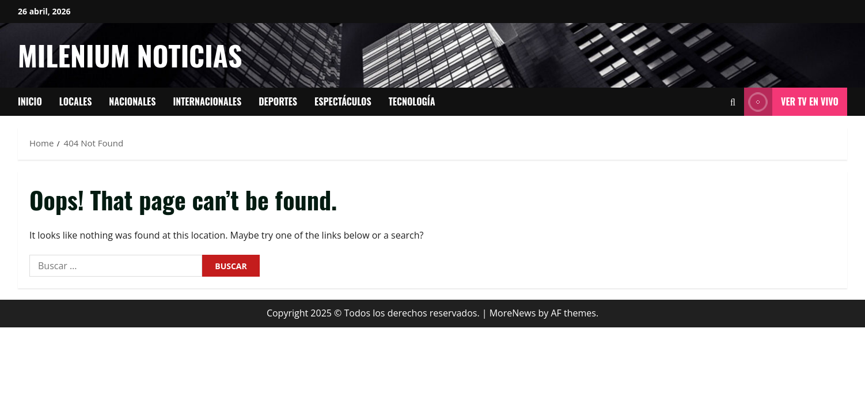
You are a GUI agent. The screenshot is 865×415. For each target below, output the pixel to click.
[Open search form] (732, 102)
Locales (75, 101)
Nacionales (132, 101)
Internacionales (207, 101)
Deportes (278, 101)
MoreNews (513, 313)
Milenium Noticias (130, 55)
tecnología (412, 101)
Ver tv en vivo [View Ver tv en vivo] (791, 102)
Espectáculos (342, 101)
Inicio (30, 101)
